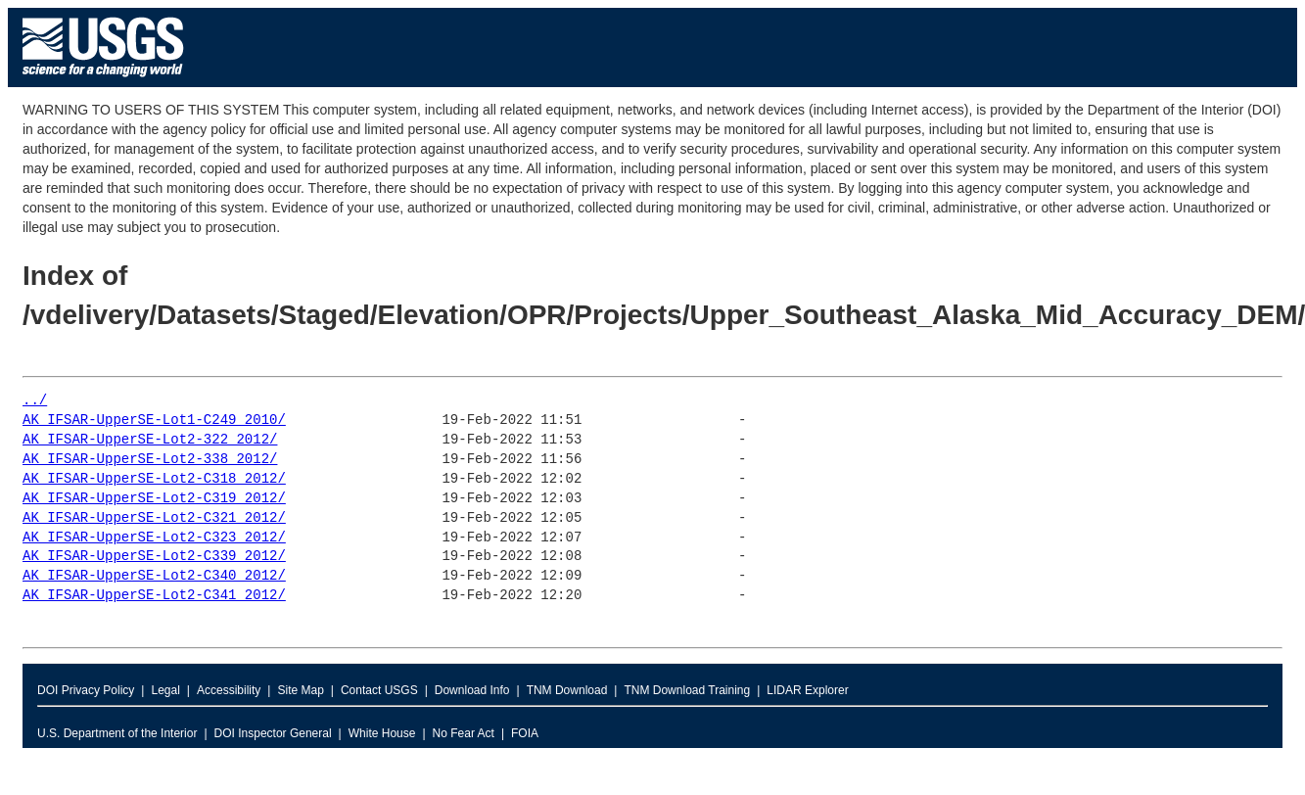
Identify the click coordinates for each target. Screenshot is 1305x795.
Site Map (300, 690)
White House (382, 733)
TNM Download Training (687, 690)
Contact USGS (379, 690)
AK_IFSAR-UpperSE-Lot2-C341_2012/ (154, 595)
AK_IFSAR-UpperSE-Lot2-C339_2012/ (154, 556)
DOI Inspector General (273, 733)
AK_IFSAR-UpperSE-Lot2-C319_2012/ (154, 499)
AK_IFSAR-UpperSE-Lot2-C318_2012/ (154, 479)
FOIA (524, 733)
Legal (165, 690)
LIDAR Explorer (807, 690)
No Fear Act (463, 733)
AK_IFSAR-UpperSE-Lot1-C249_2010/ (154, 420)
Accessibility (228, 690)
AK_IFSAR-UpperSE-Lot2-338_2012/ (150, 459)
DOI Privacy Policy (85, 690)
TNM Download (567, 690)
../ (35, 401)
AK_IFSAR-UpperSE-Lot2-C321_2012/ (154, 518)
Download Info (472, 690)
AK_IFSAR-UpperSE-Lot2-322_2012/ (150, 440)
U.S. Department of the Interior (117, 733)
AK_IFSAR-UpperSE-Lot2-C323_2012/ (154, 538)
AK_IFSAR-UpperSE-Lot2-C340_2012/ (154, 576)
